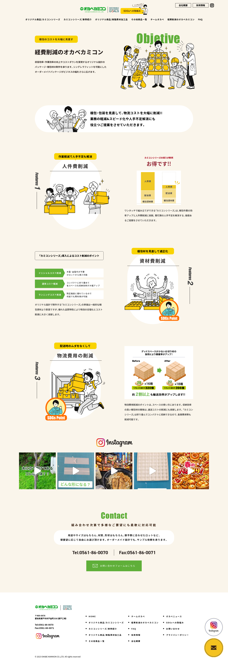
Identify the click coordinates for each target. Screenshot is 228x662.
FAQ (200, 19)
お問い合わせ (173, 628)
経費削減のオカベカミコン (181, 19)
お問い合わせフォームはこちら (117, 565)
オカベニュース (174, 616)
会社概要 (183, 5)
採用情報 (200, 5)
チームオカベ (157, 19)
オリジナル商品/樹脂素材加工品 (111, 19)
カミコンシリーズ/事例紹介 (78, 19)
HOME (92, 616)
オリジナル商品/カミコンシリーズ (42, 19)
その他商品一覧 (139, 19)
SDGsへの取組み (175, 622)
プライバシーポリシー (177, 634)
